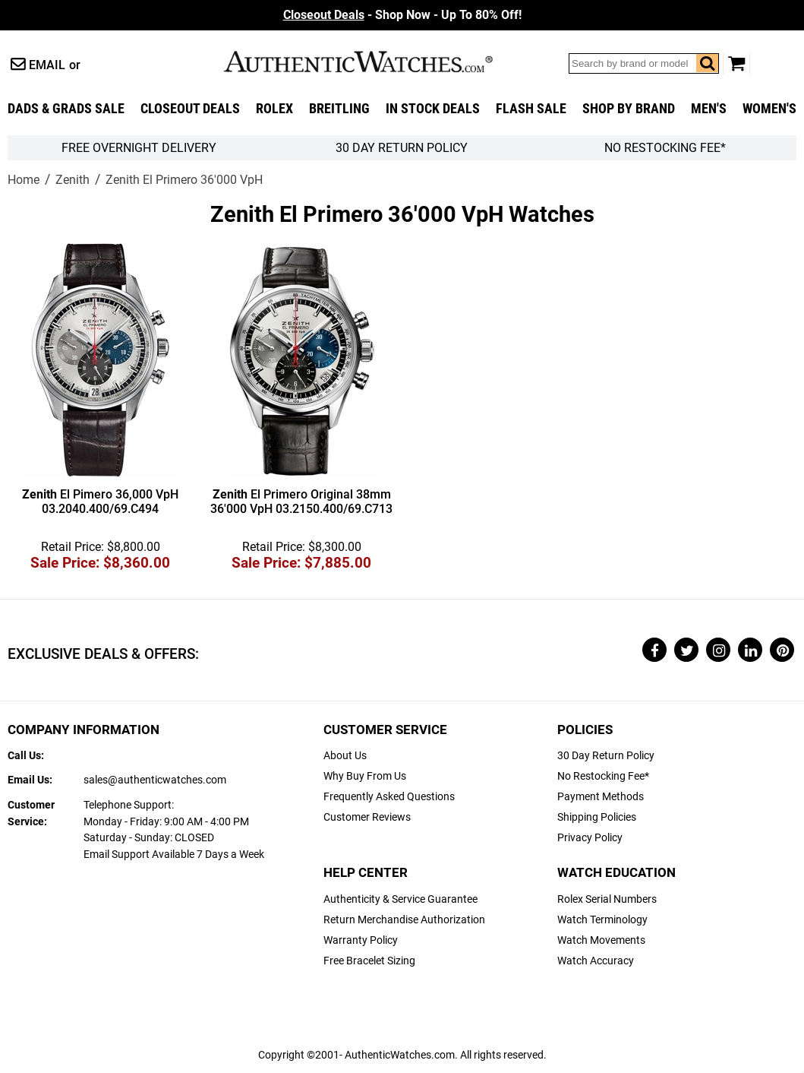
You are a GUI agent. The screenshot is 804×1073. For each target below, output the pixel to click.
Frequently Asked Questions (389, 796)
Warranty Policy (360, 940)
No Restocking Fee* (665, 148)
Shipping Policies (596, 817)
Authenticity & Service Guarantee (400, 899)
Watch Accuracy (595, 960)
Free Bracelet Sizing (369, 960)
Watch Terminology (602, 919)
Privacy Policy (590, 837)
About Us (345, 755)
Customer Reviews (367, 817)
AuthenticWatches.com (374, 61)
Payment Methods (600, 796)
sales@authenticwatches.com (155, 780)
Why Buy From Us (364, 776)
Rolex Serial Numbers (607, 899)
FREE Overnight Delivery (138, 148)
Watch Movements (601, 940)
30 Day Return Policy (605, 755)
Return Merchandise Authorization (404, 919)
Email (47, 65)
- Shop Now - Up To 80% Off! (402, 15)
